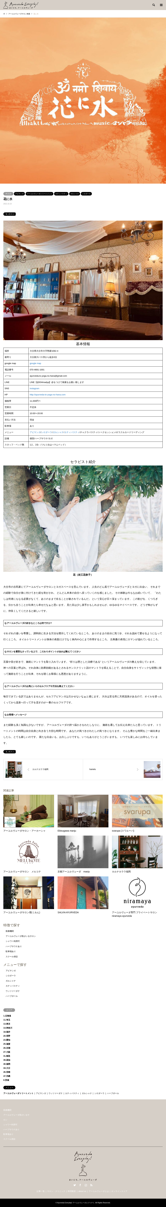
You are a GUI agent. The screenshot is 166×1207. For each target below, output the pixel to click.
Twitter (74, 1185)
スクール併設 (12, 956)
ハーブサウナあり (14, 946)
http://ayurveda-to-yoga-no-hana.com (48, 394)
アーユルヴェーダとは (99, 1191)
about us (82, 1191)
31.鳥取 (6, 1056)
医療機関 (10, 931)
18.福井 (6, 1032)
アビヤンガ (19, 194)
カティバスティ (61, 194)
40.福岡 (6, 1064)
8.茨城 (6, 1080)
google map (35, 363)
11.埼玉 (6, 1020)
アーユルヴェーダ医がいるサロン (21, 936)
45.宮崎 (6, 1072)
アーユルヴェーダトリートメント (39, 194)
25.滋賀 (6, 1044)
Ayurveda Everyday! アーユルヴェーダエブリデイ (75, 1203)
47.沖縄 (6, 1076)
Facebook (80, 1185)
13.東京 (6, 1024)
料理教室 (72, 1191)
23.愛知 (6, 1040)
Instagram (86, 1185)
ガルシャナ (74, 194)
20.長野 (6, 1036)
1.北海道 (7, 1016)
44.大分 (8, 194)
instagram (34, 388)
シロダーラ (86, 194)
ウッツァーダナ (13, 991)
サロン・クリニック (56, 1191)
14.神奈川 (7, 1028)
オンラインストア (119, 1191)
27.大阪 (6, 1052)
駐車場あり (11, 951)
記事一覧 (41, 1191)
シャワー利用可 (13, 941)
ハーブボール (12, 996)
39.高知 (6, 1060)
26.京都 (6, 1048)
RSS (91, 1185)
